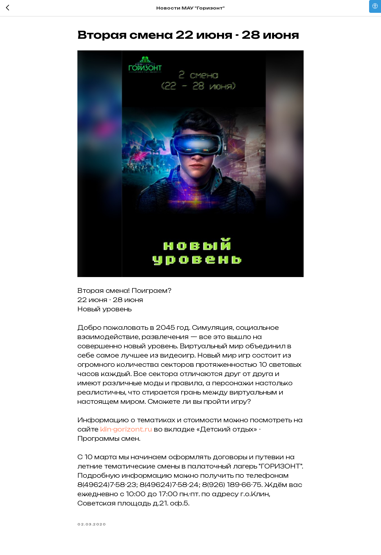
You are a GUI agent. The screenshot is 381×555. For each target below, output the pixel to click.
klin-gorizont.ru (126, 429)
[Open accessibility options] (375, 6)
